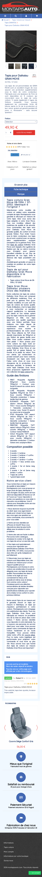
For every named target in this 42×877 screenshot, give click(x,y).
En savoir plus (20, 184)
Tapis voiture (9, 847)
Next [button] (36, 66)
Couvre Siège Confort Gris (21, 741)
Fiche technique (21, 189)
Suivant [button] (35, 46)
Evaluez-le (25, 155)
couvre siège (30, 635)
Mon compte (9, 852)
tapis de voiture (16, 245)
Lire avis (15, 155)
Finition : (8, 118)
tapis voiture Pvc (26, 372)
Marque (20, 194)
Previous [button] (6, 66)
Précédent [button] (7, 46)
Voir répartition (12, 150)
